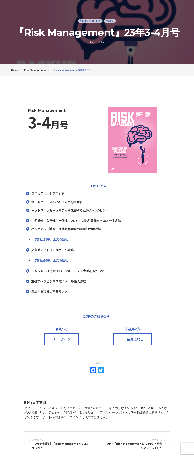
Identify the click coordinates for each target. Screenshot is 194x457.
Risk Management (90, 21)
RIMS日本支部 (35, 402)
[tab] (97, 239)
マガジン (109, 21)
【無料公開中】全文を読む (50, 239)
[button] (61, 339)
